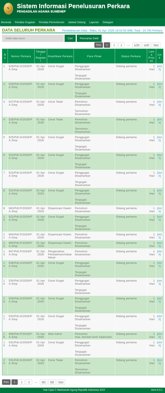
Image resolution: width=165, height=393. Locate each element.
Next (156, 45)
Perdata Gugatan (25, 22)
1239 (136, 45)
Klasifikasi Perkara (60, 56)
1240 (146, 45)
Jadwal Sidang (77, 22)
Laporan (94, 22)
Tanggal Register (41, 56)
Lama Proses (152, 56)
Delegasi (108, 22)
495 (44, 382)
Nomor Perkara (21, 56)
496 (52, 382)
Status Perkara (131, 56)
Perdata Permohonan (51, 22)
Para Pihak (94, 56)
